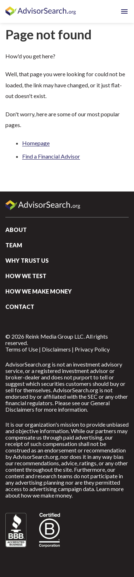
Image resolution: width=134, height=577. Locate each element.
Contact (19, 306)
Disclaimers (56, 349)
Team (13, 245)
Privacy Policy (92, 349)
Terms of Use (21, 349)
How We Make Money (38, 291)
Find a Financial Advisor (51, 156)
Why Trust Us (27, 260)
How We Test (25, 275)
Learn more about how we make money (64, 492)
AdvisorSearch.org (41, 11)
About (16, 229)
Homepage (36, 143)
